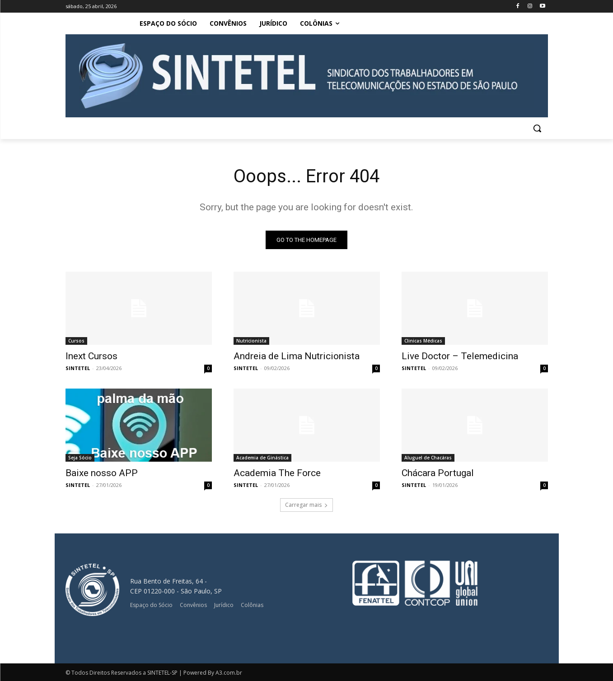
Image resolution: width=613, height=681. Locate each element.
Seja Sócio (80, 457)
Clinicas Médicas (423, 341)
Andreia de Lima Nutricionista (297, 356)
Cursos (76, 341)
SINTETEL (78, 368)
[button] (537, 128)
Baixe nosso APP (102, 473)
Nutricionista (251, 341)
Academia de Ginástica (262, 457)
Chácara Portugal (438, 473)
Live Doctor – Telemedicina (460, 356)
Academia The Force (277, 473)
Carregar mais (306, 505)
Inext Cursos (91, 356)
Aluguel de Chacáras (428, 457)
